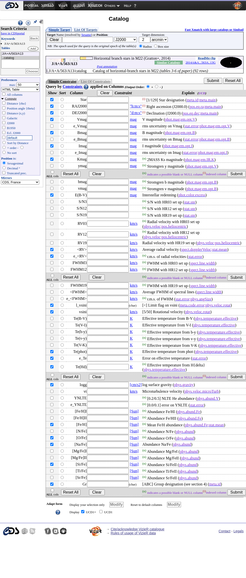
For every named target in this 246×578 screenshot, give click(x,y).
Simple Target (59, 30)
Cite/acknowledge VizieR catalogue (137, 529)
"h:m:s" (136, 106)
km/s (133, 223)
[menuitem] (11, 5)
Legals (238, 531)
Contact (224, 531)
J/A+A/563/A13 (20, 54)
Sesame (86, 35)
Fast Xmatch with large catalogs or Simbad (214, 29)
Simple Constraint (63, 81)
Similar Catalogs (168, 62)
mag (133, 119)
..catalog (20, 58)
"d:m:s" (136, 113)
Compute (11, 98)
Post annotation (107, 66)
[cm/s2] (136, 385)
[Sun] (134, 411)
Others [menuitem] (110, 6)
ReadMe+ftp (207, 58)
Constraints (76, 86)
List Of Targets (85, 30)
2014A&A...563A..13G (201, 62)
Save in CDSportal (13, 33)
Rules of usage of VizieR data (133, 533)
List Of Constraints (95, 81)
